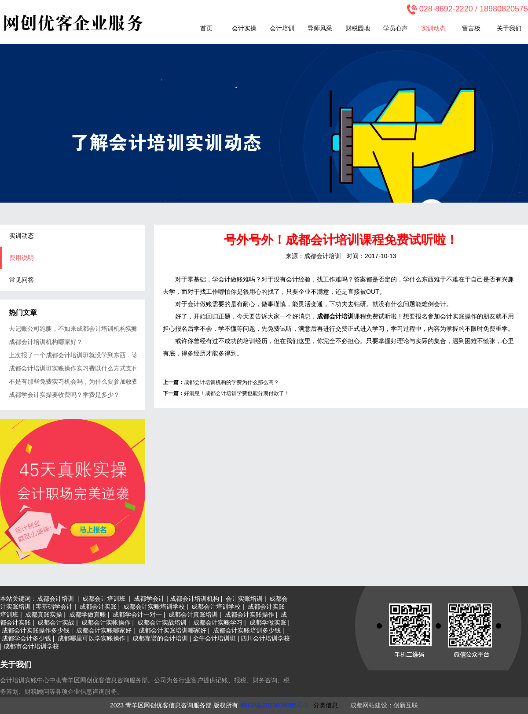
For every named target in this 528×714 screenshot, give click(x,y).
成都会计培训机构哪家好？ (46, 341)
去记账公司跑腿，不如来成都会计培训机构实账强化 (72, 328)
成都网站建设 (368, 705)
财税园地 (357, 28)
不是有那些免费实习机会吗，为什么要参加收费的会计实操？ (72, 381)
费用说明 (21, 257)
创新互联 (405, 705)
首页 (206, 28)
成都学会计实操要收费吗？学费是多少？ (64, 394)
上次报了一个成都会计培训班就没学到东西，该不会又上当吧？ (72, 355)
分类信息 (325, 705)
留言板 (471, 28)
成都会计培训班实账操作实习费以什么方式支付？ (72, 368)
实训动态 (433, 28)
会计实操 (244, 28)
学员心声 (395, 28)
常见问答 (21, 279)
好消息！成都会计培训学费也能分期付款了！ (237, 393)
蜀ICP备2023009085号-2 (274, 705)
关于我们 (509, 28)
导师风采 (320, 28)
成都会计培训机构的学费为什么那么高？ (231, 382)
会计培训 (282, 28)
